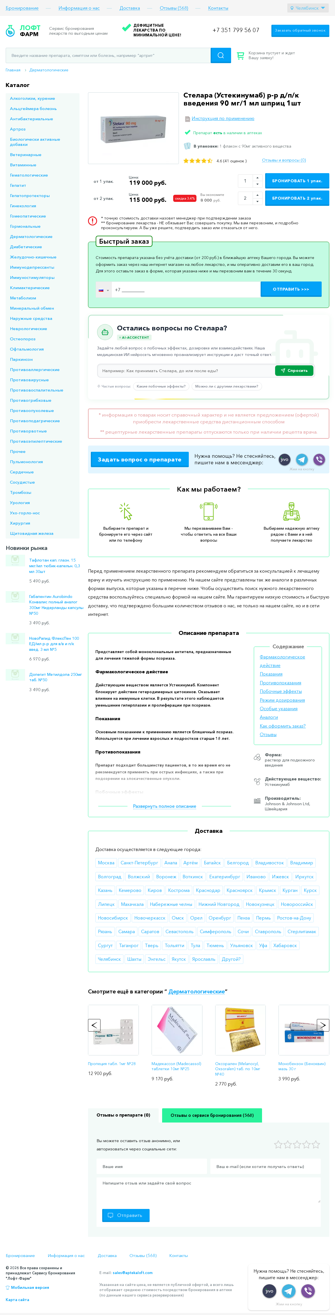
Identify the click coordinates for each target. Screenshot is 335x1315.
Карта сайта (17, 1299)
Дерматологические (48, 70)
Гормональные (25, 226)
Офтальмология (27, 349)
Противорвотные (28, 431)
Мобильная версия (30, 1287)
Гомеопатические (28, 216)
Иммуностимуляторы (32, 277)
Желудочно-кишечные (33, 257)
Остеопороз (22, 338)
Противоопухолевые (32, 410)
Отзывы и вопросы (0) (284, 160)
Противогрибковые (30, 400)
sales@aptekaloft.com (132, 1272)
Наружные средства (31, 318)
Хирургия (20, 523)
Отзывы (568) (174, 8)
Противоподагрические (35, 420)
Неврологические (28, 328)
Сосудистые (22, 482)
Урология (20, 502)
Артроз (18, 129)
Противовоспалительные (36, 390)
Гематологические (29, 175)
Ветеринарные (25, 154)
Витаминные (23, 164)
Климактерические (30, 287)
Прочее (18, 451)
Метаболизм (23, 298)
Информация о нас (79, 8)
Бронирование (22, 8)
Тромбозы (20, 492)
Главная (13, 70)
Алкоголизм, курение (32, 98)
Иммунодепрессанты (32, 267)
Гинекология (23, 205)
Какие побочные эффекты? (161, 386)
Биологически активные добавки (35, 141)
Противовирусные (29, 379)
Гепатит (18, 185)
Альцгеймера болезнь (33, 108)
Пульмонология (26, 461)
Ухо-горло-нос (25, 512)
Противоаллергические (35, 369)
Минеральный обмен (32, 308)
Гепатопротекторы (30, 195)
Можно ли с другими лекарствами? (226, 386)
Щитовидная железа (31, 533)
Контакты (218, 8)
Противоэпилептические (36, 441)
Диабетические (26, 246)
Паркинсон (21, 359)
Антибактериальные (31, 118)
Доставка (130, 8)
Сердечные (22, 472)
